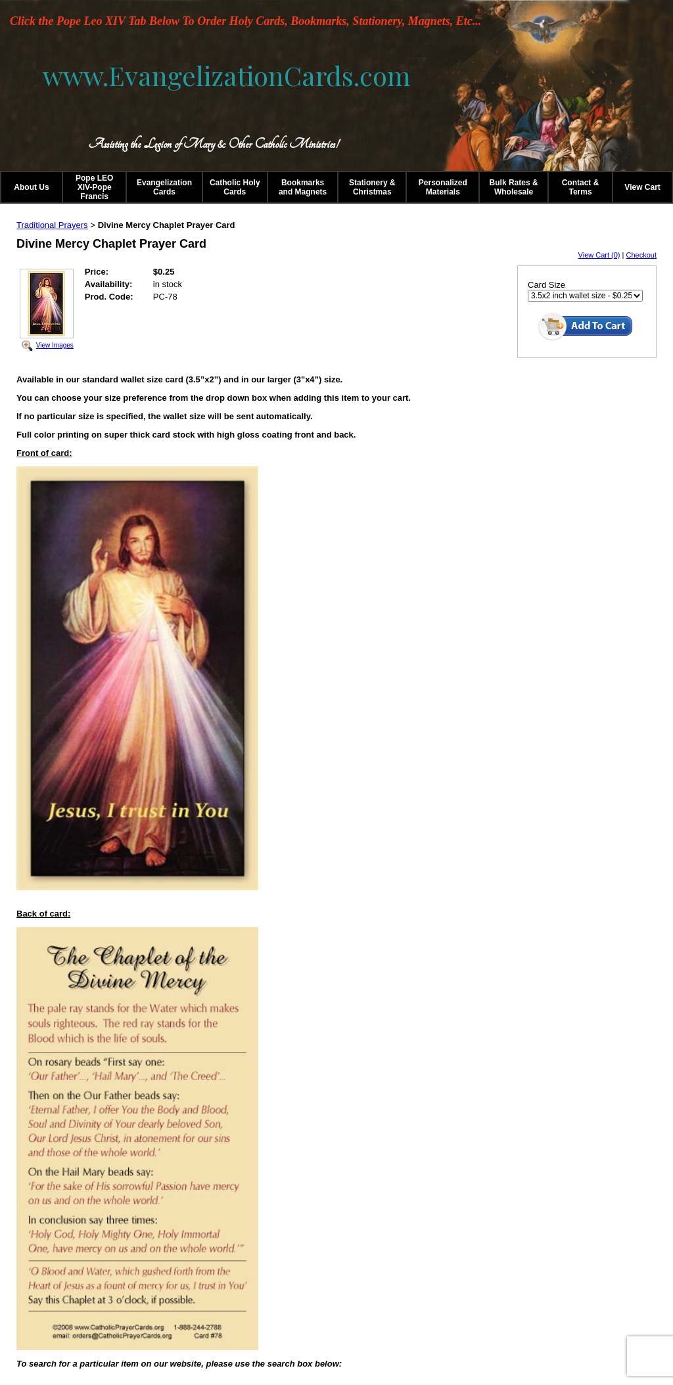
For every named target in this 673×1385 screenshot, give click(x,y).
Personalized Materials (443, 187)
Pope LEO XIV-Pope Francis (94, 187)
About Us (31, 187)
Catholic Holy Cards (235, 187)
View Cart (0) (599, 255)
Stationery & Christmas (372, 187)
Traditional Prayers (52, 225)
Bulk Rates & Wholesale (514, 187)
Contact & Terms (580, 187)
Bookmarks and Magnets (303, 187)
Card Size (546, 285)
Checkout (641, 255)
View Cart (642, 187)
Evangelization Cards (164, 187)
